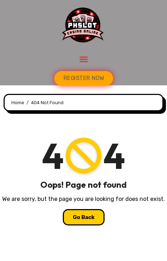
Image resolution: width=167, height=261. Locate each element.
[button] (83, 59)
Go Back (84, 217)
